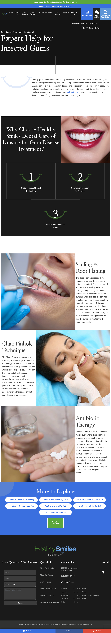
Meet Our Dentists (48, 568)
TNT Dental (88, 624)
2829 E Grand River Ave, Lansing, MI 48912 (85, 23)
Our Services (25, 13)
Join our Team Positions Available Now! (55, 6)
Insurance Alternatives (49, 602)
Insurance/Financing (45, 12)
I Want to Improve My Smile (55, 506)
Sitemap (47, 624)
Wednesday (65, 595)
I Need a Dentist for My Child (55, 500)
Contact (74, 12)
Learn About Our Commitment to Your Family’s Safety (55, 2)
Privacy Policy (55, 624)
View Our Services (55, 523)
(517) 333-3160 (91, 28)
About (17, 12)
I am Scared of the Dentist (89, 506)
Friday (63, 602)
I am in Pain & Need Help (55, 512)
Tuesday (64, 592)
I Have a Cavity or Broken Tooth (89, 500)
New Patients (33, 13)
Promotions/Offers (48, 589)
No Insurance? (57, 13)
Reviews (66, 12)
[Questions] (20, 594)
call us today (72, 92)
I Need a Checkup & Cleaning (21, 500)
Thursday (64, 598)
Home (11, 12)
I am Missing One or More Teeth (21, 506)
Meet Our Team (46, 575)
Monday (64, 588)
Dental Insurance (47, 595)
